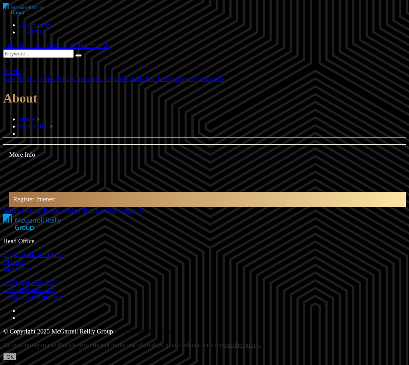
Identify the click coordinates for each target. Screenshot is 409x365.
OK (10, 357)
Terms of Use (100, 210)
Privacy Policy (62, 210)
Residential (33, 126)
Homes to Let (54, 78)
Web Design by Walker (145, 331)
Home (27, 119)
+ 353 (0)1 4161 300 (29, 282)
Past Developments (170, 78)
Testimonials (127, 78)
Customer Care (92, 78)
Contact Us (210, 78)
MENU (12, 71)
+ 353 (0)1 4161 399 (29, 289)
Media (11, 210)
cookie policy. (243, 344)
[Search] (78, 55)
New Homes (19, 78)
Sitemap (31, 210)
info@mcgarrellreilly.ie (33, 297)
